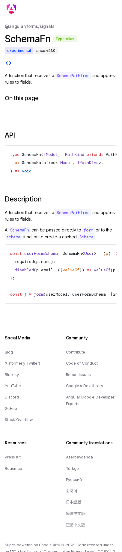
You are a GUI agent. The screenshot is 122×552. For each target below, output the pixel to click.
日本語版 (73, 502)
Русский (74, 479)
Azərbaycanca (79, 457)
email (47, 270)
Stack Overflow (19, 419)
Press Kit (13, 457)
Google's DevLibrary (84, 385)
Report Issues (78, 374)
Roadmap (13, 468)
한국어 (72, 490)
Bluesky (12, 374)
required (24, 261)
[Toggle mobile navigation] (13, 9)
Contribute (75, 351)
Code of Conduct (82, 363)
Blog (9, 351)
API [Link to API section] (10, 135)
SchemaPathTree (38, 162)
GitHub (11, 408)
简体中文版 (75, 513)
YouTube (13, 385)
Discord (12, 397)
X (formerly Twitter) (22, 363)
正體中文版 (75, 524)
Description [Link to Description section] (23, 199)
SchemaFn (31, 154)
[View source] (8, 64)
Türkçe (72, 468)
